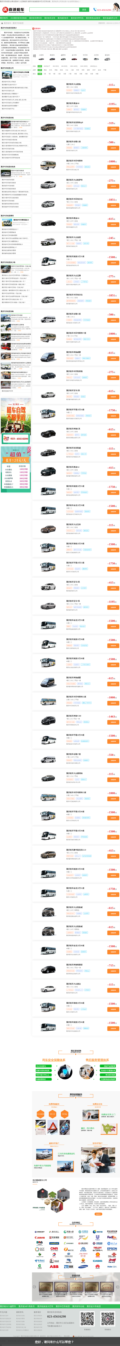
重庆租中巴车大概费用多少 (10, 241)
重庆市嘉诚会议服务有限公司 (30, 1336)
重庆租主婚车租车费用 (9, 250)
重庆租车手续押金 (5, 1327)
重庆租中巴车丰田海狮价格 (10, 155)
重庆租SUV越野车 (8, 1306)
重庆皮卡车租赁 (94, 1306)
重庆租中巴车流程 (16, 315)
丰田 (77, 70)
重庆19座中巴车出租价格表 (10, 198)
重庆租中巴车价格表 (8, 201)
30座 (80, 74)
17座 (70, 74)
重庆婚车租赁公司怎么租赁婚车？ (21, 382)
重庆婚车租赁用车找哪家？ (10, 106)
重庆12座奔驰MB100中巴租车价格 (12, 152)
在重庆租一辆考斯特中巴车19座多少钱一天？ (16, 290)
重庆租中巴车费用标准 (9, 232)
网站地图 (67, 1336)
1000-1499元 (74, 66)
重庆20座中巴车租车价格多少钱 (11, 143)
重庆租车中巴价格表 (8, 186)
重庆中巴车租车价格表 (9, 183)
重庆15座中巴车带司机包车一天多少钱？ (14, 278)
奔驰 (56, 70)
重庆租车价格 (20, 1315)
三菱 (72, 70)
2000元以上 (93, 66)
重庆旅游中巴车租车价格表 (10, 207)
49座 (97, 74)
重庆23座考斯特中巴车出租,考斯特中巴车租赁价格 (16, 146)
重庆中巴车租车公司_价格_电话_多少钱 (14, 100)
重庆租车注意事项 (5, 1324)
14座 (64, 74)
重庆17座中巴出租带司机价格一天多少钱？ (15, 296)
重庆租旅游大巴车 (45, 1306)
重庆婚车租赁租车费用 (9, 253)
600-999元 (64, 66)
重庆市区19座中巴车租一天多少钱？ (13, 287)
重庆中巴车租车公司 (8, 91)
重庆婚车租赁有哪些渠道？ (19, 372)
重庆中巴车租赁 (63, 1306)
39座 (86, 74)
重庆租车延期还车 (5, 1318)
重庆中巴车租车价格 (8, 149)
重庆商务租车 (38, 1318)
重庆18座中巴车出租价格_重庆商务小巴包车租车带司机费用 (16, 133)
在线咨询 (113, 90)
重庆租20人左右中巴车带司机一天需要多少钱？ (16, 275)
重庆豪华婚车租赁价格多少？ (20, 121)
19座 (75, 74)
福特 (88, 70)
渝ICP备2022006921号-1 (54, 1336)
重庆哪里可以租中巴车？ (9, 84)
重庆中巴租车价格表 (17, 170)
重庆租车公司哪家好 (22, 1330)
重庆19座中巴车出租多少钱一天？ (12, 299)
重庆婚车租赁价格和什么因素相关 (21, 363)
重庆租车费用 (20, 1318)
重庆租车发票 (4, 1330)
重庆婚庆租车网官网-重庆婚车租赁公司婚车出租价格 (16, 87)
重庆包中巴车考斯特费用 (9, 235)
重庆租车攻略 (20, 1321)
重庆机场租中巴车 (7, 391)
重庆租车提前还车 (5, 1321)
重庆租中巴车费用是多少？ (10, 229)
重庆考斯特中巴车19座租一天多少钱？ (14, 302)
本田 (83, 70)
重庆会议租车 (38, 1324)
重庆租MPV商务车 (26, 1306)
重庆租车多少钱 (21, 1327)
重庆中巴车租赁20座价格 (9, 140)
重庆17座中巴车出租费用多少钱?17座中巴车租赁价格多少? (16, 238)
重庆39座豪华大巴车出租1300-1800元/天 (14, 130)
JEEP (93, 70)
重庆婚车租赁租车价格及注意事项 (21, 334)
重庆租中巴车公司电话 (9, 81)
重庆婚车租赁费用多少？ (9, 247)
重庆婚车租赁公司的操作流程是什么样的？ (24, 353)
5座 (45, 74)
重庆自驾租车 (38, 1315)
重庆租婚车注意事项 (17, 325)
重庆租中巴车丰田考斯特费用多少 (12, 244)
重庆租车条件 (4, 1315)
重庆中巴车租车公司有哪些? (10, 103)
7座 (49, 74)
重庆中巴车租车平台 (8, 109)
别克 (61, 70)
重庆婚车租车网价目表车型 (10, 204)
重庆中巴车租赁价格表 (9, 189)
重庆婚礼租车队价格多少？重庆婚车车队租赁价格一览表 (16, 192)
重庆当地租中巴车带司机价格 (11, 158)
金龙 (99, 70)
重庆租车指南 (20, 1324)
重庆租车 (4, 18)
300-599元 (56, 66)
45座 (91, 74)
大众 (66, 70)
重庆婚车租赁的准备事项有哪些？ (21, 344)
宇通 (104, 70)
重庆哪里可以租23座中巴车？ (11, 97)
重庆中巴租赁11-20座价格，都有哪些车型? (15, 137)
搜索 (84, 10)
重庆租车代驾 (38, 1327)
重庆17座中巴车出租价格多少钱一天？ (14, 281)
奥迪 (45, 70)
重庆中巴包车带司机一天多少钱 (21, 266)
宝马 (50, 70)
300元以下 (47, 66)
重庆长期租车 (38, 1330)
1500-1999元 (84, 66)
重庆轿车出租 (78, 1306)
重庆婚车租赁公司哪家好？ (10, 94)
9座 (54, 74)
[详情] (20, 127)
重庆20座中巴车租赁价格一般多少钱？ (14, 284)
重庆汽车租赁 (18, 23)
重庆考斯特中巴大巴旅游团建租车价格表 (14, 195)
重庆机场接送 (38, 1321)
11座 (59, 74)
